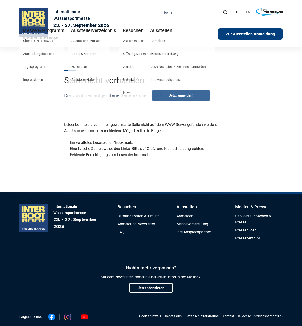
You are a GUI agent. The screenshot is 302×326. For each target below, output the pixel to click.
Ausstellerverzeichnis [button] (93, 30)
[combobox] (194, 12)
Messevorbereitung (192, 224)
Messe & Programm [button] (43, 30)
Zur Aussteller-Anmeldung (250, 34)
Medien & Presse (41, 37)
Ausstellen (186, 206)
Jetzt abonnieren (151, 288)
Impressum (173, 316)
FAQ (120, 232)
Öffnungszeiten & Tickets (138, 216)
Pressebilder (245, 230)
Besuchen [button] (133, 30)
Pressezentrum (247, 238)
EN (248, 12)
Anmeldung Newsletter (136, 224)
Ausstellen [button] (161, 30)
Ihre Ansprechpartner (193, 232)
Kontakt (228, 316)
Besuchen (126, 206)
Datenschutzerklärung (202, 316)
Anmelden (184, 216)
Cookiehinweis (150, 316)
